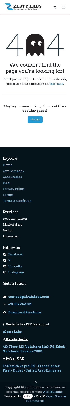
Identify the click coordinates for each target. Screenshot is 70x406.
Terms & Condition (17, 200)
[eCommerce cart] (54, 7)
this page (56, 83)
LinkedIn (15, 266)
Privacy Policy (14, 189)
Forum (8, 194)
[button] (35, 381)
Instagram (16, 272)
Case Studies (12, 177)
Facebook (15, 254)
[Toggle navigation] (63, 7)
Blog (6, 183)
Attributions (53, 392)
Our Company (13, 171)
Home (35, 119)
